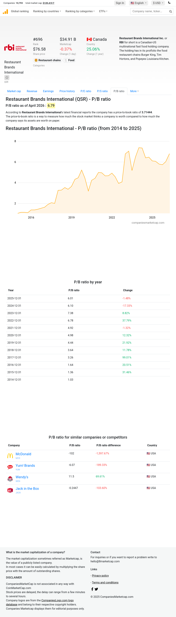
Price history (67, 91)
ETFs (102, 11)
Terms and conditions (105, 582)
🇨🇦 (97, 39)
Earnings (48, 91)
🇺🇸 (137, 3)
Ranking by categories (79, 11)
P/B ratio (119, 91)
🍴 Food (69, 60)
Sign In (120, 3)
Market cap (14, 91)
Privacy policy (100, 575)
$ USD (157, 3)
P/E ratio (86, 91)
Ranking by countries (46, 11)
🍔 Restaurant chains (47, 60)
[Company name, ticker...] (151, 11)
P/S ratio (102, 91)
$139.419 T (48, 3)
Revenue (32, 91)
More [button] (133, 91)
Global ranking (20, 11)
